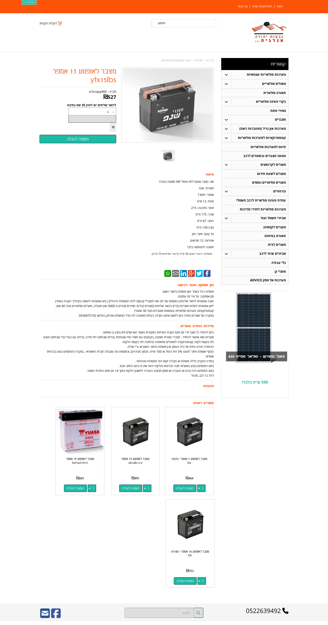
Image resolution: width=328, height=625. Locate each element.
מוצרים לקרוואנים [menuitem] (273, 165)
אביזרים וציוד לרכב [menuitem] (272, 255)
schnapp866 (98, 91)
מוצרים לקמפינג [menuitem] (274, 228)
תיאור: (209, 174)
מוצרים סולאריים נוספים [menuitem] (269, 183)
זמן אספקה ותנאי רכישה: (195, 285)
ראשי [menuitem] (280, 6)
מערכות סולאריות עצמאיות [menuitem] (266, 74)
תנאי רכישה (220, 546)
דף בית (210, 60)
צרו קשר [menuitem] (242, 6)
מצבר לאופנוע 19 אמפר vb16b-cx (149, 451)
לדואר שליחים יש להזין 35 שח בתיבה (91, 105)
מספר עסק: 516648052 (211, 539)
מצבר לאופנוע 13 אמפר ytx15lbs (84, 75)
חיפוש (161, 23)
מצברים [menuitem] (280, 120)
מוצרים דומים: (203, 403)
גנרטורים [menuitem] (279, 192)
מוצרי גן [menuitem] (280, 273)
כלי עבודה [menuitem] (278, 264)
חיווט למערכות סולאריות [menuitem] (268, 147)
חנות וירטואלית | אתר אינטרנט (136, 620)
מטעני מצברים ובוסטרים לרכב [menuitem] (264, 156)
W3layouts (93, 563)
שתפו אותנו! (219, 557)
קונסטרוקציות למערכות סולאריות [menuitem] (262, 138)
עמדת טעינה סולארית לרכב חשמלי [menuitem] (261, 201)
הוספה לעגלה (190, 478)
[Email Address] (45, 513)
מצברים (199, 60)
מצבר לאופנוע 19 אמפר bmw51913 (104, 451)
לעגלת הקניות (48, 23)
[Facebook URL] (56, 513)
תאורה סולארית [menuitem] (274, 93)
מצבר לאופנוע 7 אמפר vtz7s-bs (194, 451)
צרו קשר (220, 526)
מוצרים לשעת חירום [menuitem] (271, 174)
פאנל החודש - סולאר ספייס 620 (253, 358)
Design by (85, 563)
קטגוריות (278, 64)
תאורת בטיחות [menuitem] (275, 237)
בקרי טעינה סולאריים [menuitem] (271, 101)
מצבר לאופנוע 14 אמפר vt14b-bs (59, 451)
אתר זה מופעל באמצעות (164, 621)
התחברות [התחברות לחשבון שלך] (29, 2)
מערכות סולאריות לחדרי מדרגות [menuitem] (263, 210)
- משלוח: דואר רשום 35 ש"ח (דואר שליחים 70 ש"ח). (182, 253)
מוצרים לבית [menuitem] (277, 246)
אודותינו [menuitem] (284, 583)
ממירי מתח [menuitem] (278, 111)
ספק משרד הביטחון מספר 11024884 (78, 527)
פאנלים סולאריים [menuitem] (274, 83)
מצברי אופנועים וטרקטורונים (176, 60)
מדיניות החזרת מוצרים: (197, 326)
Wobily (178, 620)
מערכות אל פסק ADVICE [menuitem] (268, 282)
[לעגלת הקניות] (51, 23)
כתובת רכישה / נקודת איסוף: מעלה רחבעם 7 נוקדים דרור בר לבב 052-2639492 (84, 546)
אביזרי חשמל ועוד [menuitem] (273, 219)
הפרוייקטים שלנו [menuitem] (262, 6)
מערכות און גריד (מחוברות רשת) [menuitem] (262, 129)
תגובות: (208, 386)
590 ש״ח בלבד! (255, 384)
